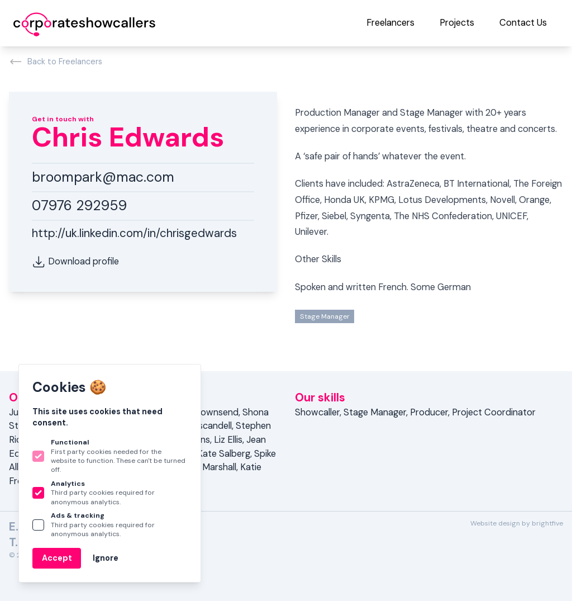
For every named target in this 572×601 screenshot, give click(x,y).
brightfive (547, 523)
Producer (429, 412)
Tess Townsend (206, 412)
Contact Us (523, 23)
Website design (495, 523)
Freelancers (390, 23)
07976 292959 (79, 206)
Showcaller (317, 412)
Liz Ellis (228, 440)
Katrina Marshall (203, 467)
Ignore (105, 558)
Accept (57, 558)
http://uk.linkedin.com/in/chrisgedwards (134, 233)
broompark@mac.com (103, 177)
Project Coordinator (494, 412)
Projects (457, 23)
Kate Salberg (223, 454)
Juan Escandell (201, 426)
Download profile (75, 262)
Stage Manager (325, 316)
